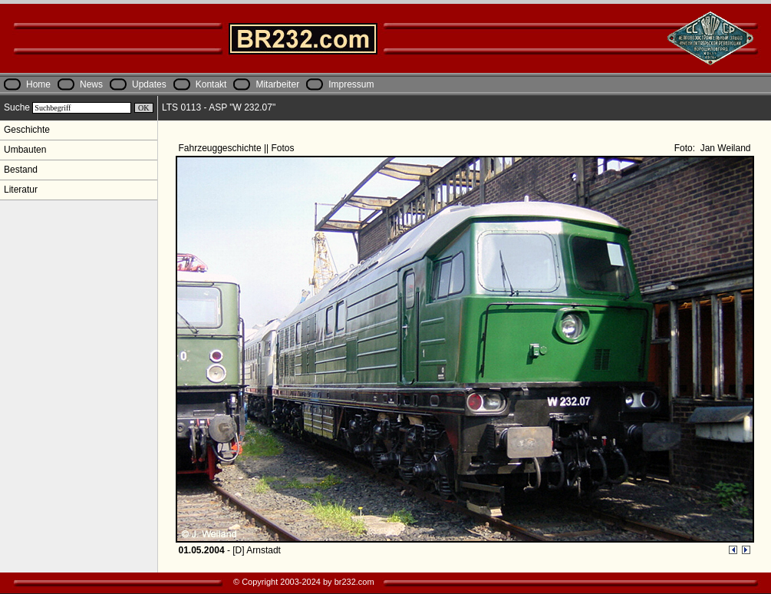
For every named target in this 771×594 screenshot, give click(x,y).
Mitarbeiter (277, 84)
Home (38, 84)
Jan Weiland (723, 148)
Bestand (21, 169)
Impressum (351, 84)
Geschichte (27, 129)
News (91, 84)
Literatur (21, 189)
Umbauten (25, 149)
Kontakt (211, 84)
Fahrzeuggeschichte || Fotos (238, 148)
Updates (149, 84)
